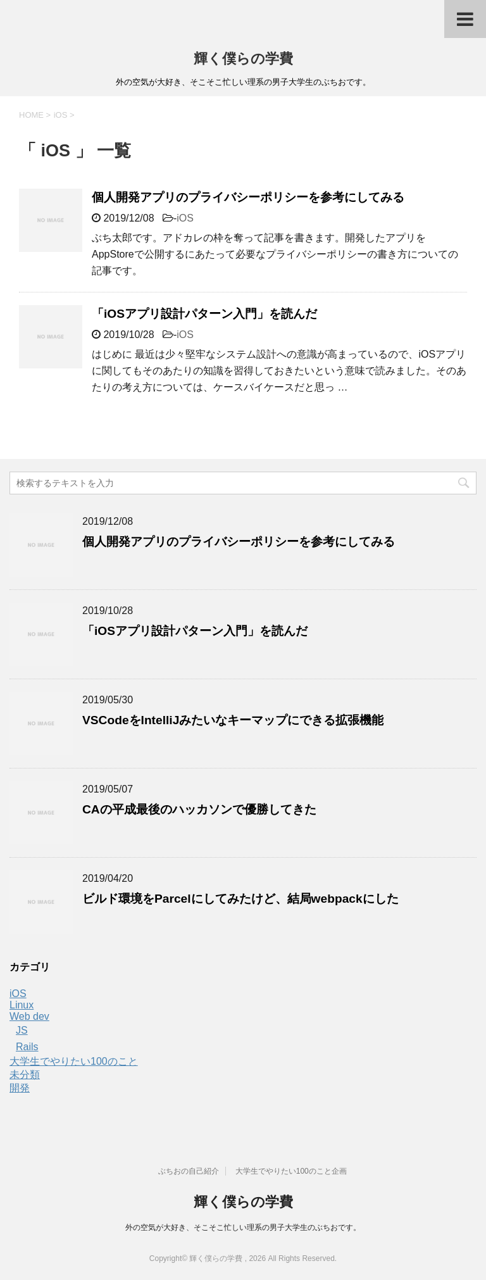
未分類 (24, 1074)
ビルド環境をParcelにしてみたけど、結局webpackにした (240, 898)
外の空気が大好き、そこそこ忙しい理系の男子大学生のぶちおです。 (243, 1227)
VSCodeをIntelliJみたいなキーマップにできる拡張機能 (232, 720)
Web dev (29, 1016)
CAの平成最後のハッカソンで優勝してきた (199, 809)
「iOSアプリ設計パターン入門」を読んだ (204, 313)
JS (22, 1030)
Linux (21, 1005)
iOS (185, 218)
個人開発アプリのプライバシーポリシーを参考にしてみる (248, 197)
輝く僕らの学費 (243, 58)
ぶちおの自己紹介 (188, 1171)
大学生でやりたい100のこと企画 (291, 1171)
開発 (19, 1087)
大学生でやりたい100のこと (73, 1061)
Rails (27, 1046)
